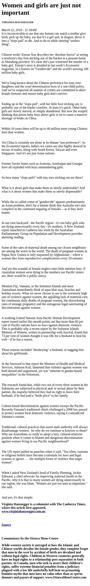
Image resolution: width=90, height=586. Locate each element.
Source (6, 525)
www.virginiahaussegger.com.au (23, 511)
